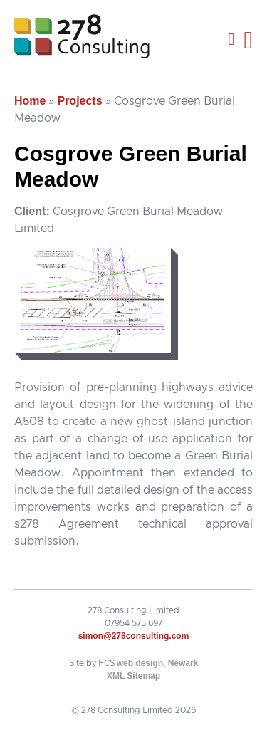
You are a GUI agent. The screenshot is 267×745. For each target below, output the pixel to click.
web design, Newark (158, 663)
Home (30, 101)
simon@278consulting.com (133, 636)
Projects (79, 101)
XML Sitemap (133, 676)
